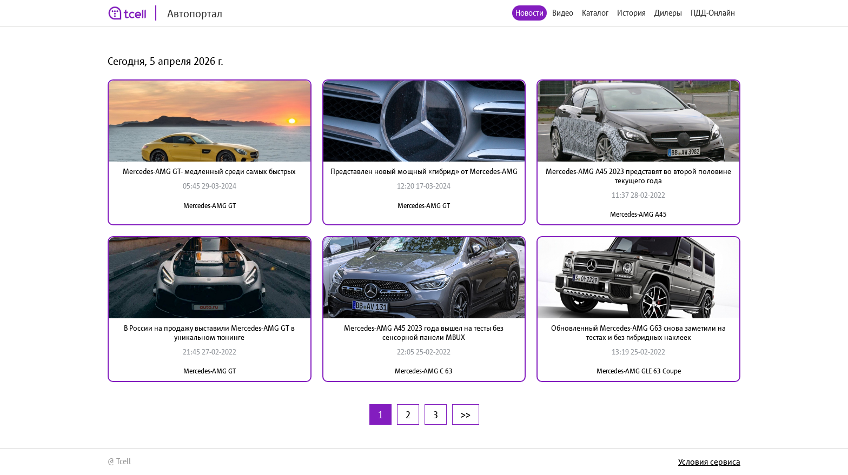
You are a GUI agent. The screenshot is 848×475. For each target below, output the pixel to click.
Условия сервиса (709, 461)
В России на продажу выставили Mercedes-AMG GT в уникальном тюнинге (209, 333)
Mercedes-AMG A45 (638, 214)
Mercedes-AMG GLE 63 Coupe (639, 371)
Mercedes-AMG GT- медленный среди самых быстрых (209, 171)
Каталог (595, 13)
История (631, 13)
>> (466, 414)
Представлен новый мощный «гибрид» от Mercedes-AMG (424, 171)
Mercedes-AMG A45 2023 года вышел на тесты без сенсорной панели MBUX (424, 333)
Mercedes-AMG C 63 (424, 371)
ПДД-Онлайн (713, 13)
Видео (562, 13)
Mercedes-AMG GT (209, 206)
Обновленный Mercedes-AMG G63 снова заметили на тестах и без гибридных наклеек (638, 333)
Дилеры (668, 13)
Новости (529, 13)
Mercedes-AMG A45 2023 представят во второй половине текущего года (638, 176)
